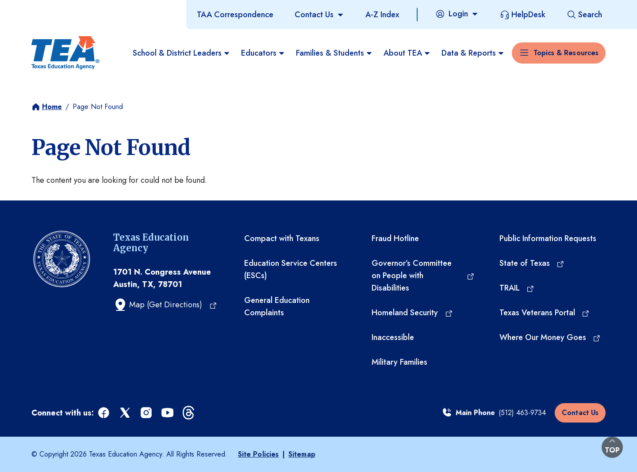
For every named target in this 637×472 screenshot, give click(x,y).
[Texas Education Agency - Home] (65, 53)
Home (52, 107)
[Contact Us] (319, 14)
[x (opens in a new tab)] (126, 413)
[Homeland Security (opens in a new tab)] (412, 312)
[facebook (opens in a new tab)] (104, 413)
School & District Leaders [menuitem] (181, 53)
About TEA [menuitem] (407, 53)
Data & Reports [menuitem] (473, 53)
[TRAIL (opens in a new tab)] (517, 288)
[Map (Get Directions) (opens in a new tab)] (165, 305)
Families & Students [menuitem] (334, 53)
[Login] (457, 13)
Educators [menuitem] (263, 53)
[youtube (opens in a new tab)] (168, 413)
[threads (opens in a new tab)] (189, 413)
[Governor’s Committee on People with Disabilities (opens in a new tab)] (423, 275)
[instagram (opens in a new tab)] (147, 413)
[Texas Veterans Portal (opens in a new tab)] (544, 312)
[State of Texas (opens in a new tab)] (532, 263)
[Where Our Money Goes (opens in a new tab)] (550, 337)
